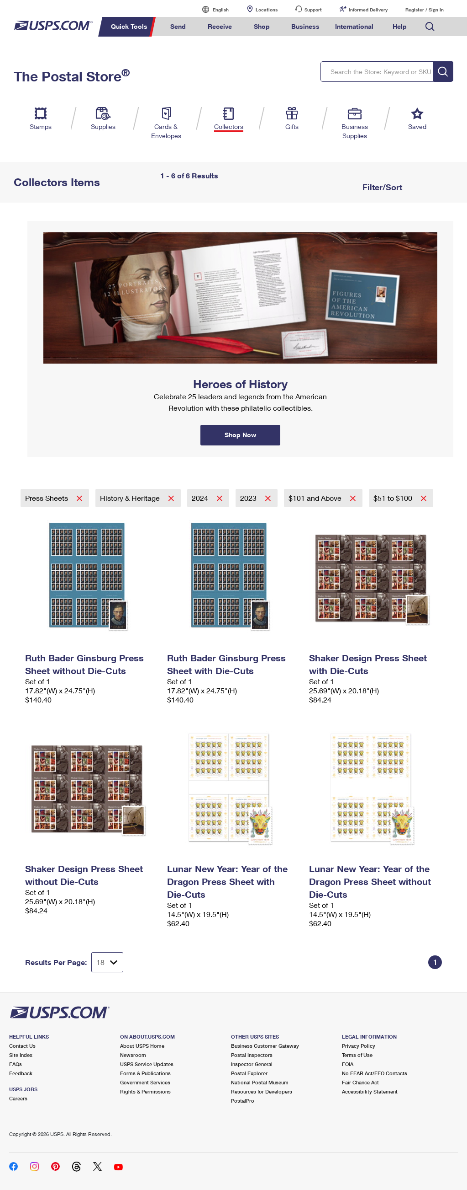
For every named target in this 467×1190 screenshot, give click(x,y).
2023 (249, 497)
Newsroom (133, 1055)
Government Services (145, 1082)
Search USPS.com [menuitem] (430, 27)
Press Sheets (47, 497)
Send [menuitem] (178, 26)
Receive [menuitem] (220, 26)
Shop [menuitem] (262, 26)
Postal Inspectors (252, 1055)
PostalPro (242, 1101)
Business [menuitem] (305, 26)
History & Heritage (131, 497)
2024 (201, 497)
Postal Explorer (249, 1073)
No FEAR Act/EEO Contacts (374, 1073)
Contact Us (22, 1046)
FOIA (347, 1064)
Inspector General (252, 1064)
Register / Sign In (424, 9)
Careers (18, 1098)
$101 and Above (316, 497)
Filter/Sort (381, 187)
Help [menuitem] (400, 26)
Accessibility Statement (370, 1091)
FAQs (15, 1064)
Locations (267, 9)
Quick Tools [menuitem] (129, 26)
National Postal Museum (260, 1082)
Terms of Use (357, 1055)
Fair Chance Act (360, 1082)
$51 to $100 (393, 497)
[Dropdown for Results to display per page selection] (107, 962)
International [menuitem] (354, 26)
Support (313, 9)
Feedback (20, 1073)
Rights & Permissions (145, 1091)
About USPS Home (142, 1046)
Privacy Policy (358, 1046)
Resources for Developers (261, 1091)
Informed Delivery (368, 9)
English (211, 9)
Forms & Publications (145, 1073)
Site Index (20, 1055)
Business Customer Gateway (265, 1046)
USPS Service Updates (146, 1064)
